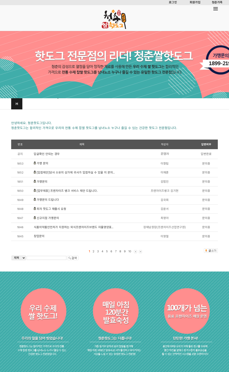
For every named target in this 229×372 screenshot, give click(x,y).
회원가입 (195, 2)
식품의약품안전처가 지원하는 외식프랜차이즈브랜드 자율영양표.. (73, 227)
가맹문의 (42, 181)
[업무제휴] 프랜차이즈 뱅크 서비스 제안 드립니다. (67, 190)
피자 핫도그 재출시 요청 (51, 209)
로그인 (173, 2)
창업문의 (39, 236)
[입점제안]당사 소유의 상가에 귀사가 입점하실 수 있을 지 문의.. (76, 172)
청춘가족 (217, 2)
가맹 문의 (42, 163)
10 (129, 251)
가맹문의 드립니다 (48, 199)
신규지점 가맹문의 (48, 218)
